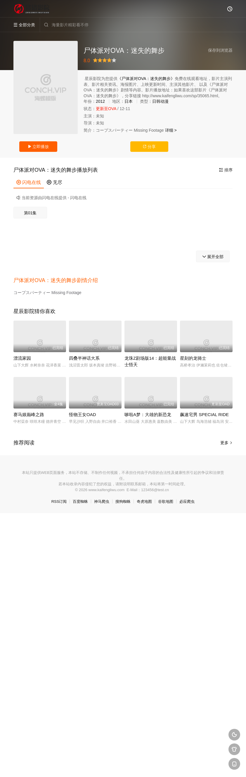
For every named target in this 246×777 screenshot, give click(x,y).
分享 (149, 146)
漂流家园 (22, 358)
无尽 (54, 182)
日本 (128, 101)
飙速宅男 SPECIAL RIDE (204, 414)
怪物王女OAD (82, 414)
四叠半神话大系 (84, 358)
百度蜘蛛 (80, 501)
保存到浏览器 (220, 50)
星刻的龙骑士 (193, 358)
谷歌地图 (165, 501)
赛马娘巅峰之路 (28, 414)
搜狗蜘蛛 (123, 501)
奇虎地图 (144, 501)
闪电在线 (28, 182)
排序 (226, 170)
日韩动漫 (160, 101)
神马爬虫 (101, 501)
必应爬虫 (187, 501)
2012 (100, 101)
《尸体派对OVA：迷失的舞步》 (146, 78)
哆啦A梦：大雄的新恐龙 (147, 414)
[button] (58, 281)
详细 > (171, 130)
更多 (226, 442)
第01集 (30, 213)
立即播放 (38, 146)
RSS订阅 (59, 501)
